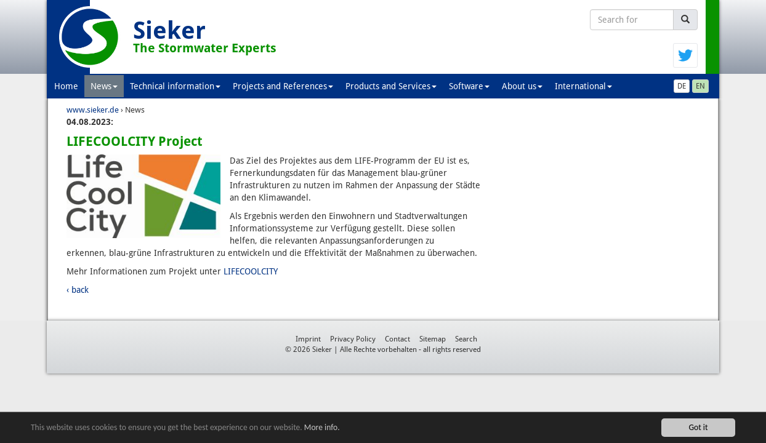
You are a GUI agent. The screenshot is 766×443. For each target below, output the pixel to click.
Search (466, 339)
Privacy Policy (353, 339)
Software (469, 86)
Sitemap (432, 339)
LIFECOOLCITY (251, 271)
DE (681, 86)
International (583, 86)
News (104, 86)
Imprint (308, 339)
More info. (322, 428)
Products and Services (391, 86)
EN (700, 86)
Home (66, 86)
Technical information (175, 86)
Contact (397, 339)
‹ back (78, 290)
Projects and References (283, 86)
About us (522, 86)
